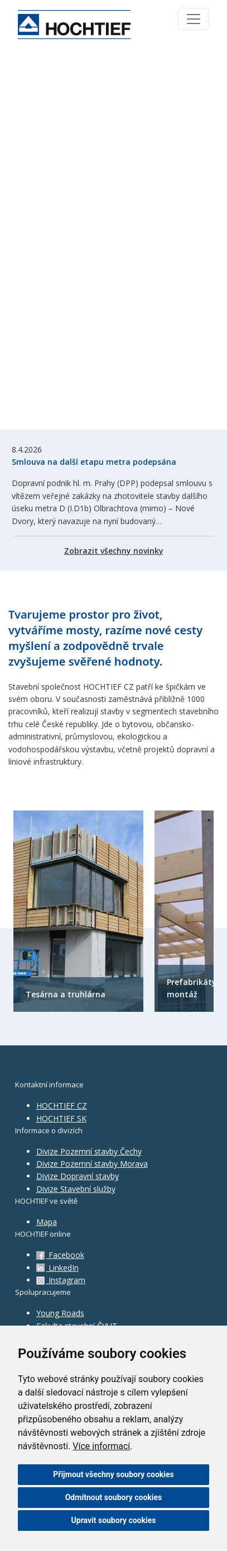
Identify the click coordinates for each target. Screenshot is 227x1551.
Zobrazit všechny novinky (113, 550)
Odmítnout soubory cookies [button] (113, 1497)
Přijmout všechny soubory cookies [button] (113, 1474)
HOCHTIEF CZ (61, 1105)
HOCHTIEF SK (61, 1118)
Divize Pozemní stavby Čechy (89, 1151)
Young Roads (60, 1313)
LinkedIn (57, 1267)
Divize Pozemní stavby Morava (92, 1163)
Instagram (60, 1280)
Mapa (46, 1222)
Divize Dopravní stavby (77, 1176)
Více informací (101, 1446)
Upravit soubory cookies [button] (113, 1520)
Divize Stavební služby (75, 1189)
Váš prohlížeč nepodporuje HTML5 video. (113, 239)
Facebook (60, 1255)
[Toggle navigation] (193, 19)
